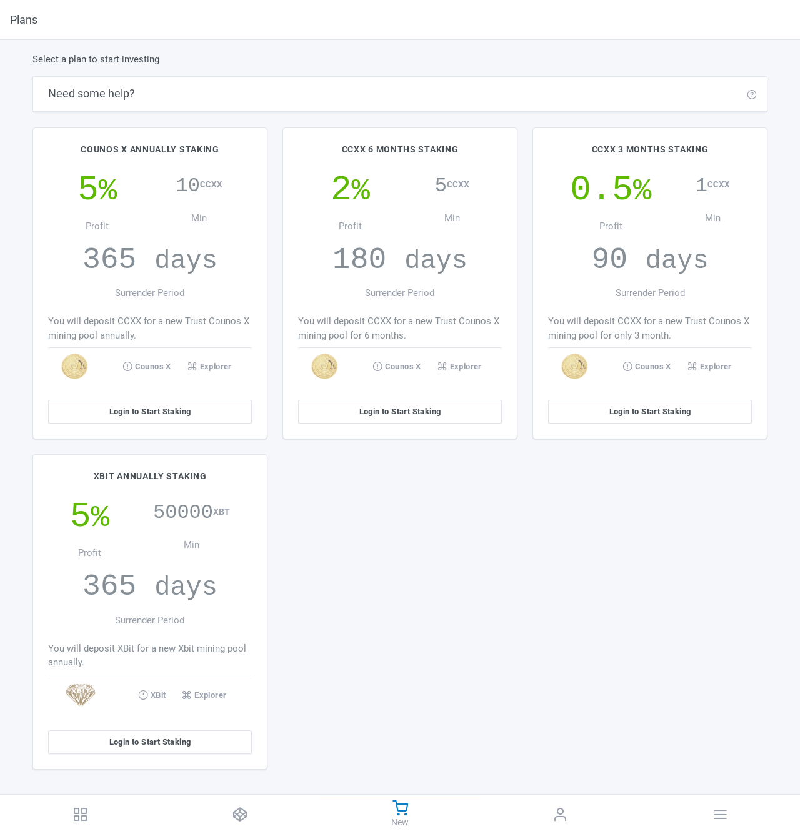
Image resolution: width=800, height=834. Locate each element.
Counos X (146, 366)
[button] (752, 94)
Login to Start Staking (150, 411)
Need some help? (91, 93)
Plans (24, 19)
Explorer (210, 366)
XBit (152, 695)
